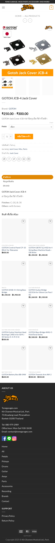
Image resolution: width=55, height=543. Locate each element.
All (3, 451)
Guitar (5, 471)
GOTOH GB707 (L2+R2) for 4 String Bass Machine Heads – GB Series (40, 250)
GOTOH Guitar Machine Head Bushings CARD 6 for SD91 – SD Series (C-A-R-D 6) (14, 334)
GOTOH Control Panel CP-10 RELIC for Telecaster (14, 249)
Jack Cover (13, 149)
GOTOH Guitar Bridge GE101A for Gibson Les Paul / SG (41, 292)
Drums (5, 466)
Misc (20, 149)
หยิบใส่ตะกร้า (23, 136)
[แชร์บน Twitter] (14, 159)
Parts (25, 149)
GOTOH (12, 108)
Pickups (5, 461)
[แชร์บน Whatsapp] (4, 159)
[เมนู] (3, 7)
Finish (4, 126)
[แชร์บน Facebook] (9, 159)
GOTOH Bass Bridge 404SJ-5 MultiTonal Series (40, 333)
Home (18, 16)
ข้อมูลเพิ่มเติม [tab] (8, 181)
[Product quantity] (7, 136)
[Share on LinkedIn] (28, 159)
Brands (5, 496)
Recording (6, 491)
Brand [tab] (6, 186)
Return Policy (8, 520)
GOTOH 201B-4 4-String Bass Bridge (14, 291)
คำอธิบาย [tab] (7, 177)
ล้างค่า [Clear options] (51, 122)
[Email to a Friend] (19, 159)
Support (28, 536)
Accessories (7, 486)
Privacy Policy (8, 516)
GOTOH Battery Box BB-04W (14, 374)
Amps (4, 476)
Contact (5, 501)
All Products (32, 16)
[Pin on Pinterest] (24, 159)
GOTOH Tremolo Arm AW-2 (40, 374)
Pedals (5, 456)
